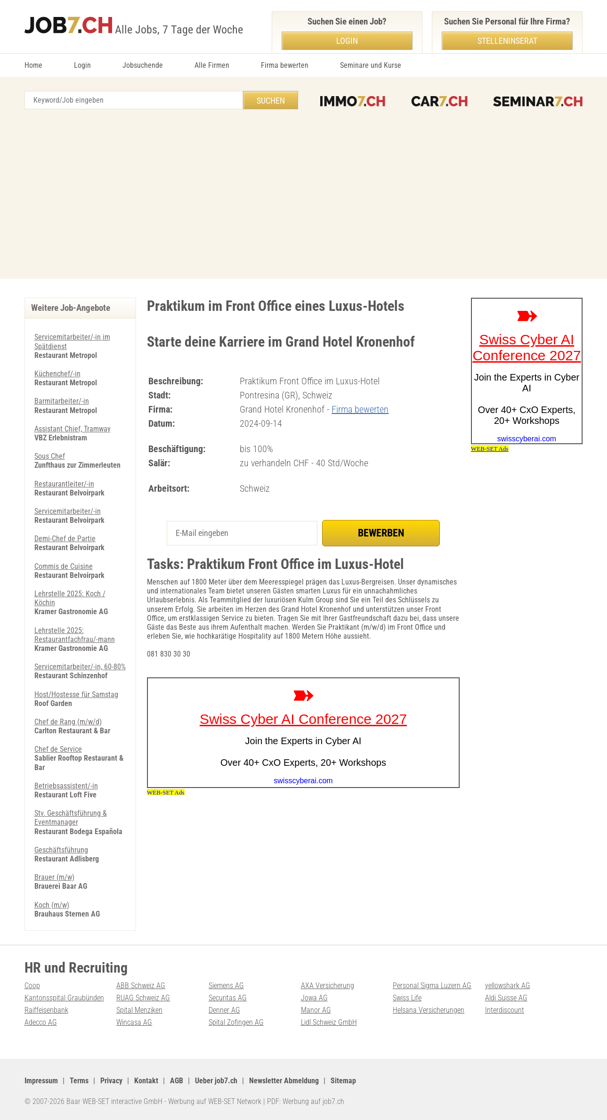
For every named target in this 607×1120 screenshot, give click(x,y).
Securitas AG (228, 997)
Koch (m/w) (51, 905)
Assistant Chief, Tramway (72, 428)
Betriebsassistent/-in (66, 785)
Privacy (111, 1080)
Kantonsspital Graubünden (64, 997)
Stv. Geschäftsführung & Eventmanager (70, 818)
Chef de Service (58, 749)
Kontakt (146, 1080)
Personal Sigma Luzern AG (432, 985)
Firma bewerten (284, 65)
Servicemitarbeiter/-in (67, 511)
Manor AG (316, 1010)
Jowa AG (314, 997)
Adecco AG (40, 1022)
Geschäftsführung (61, 849)
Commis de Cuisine (63, 566)
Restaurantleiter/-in (64, 483)
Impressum (41, 1080)
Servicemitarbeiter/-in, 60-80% (80, 666)
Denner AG (224, 1010)
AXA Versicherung (327, 985)
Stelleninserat (507, 41)
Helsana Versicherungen (428, 1010)
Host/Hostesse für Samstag (76, 694)
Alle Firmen (211, 65)
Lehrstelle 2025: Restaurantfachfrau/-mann (74, 635)
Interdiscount (504, 1010)
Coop (32, 985)
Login (82, 65)
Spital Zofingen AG (236, 1022)
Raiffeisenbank (46, 1010)
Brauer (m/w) (54, 877)
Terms (79, 1080)
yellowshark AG (507, 985)
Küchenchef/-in (57, 373)
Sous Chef (49, 456)
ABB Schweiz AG (140, 985)
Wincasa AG (134, 1022)
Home (33, 65)
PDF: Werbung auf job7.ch (305, 1101)
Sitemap (343, 1080)
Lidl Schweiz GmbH (329, 1022)
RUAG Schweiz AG (143, 997)
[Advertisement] (303, 194)
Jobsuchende (142, 65)
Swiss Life (407, 997)
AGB (176, 1080)
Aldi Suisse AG (506, 997)
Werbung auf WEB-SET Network (214, 1101)
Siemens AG (226, 985)
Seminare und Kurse (370, 65)
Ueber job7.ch (216, 1080)
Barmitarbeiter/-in (61, 401)
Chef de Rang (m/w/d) (68, 721)
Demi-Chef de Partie (65, 538)
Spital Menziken (139, 1010)
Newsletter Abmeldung (284, 1080)
